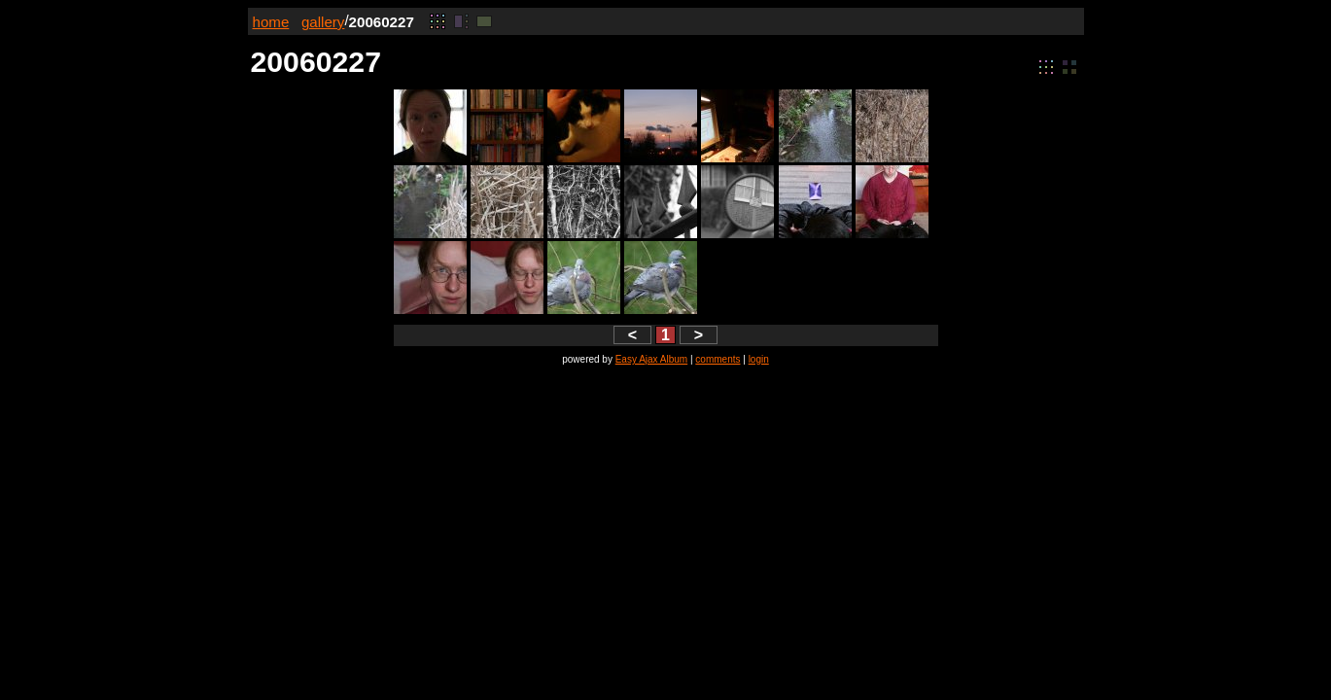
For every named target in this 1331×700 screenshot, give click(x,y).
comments (717, 359)
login (759, 359)
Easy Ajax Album (651, 359)
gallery (323, 22)
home (271, 22)
